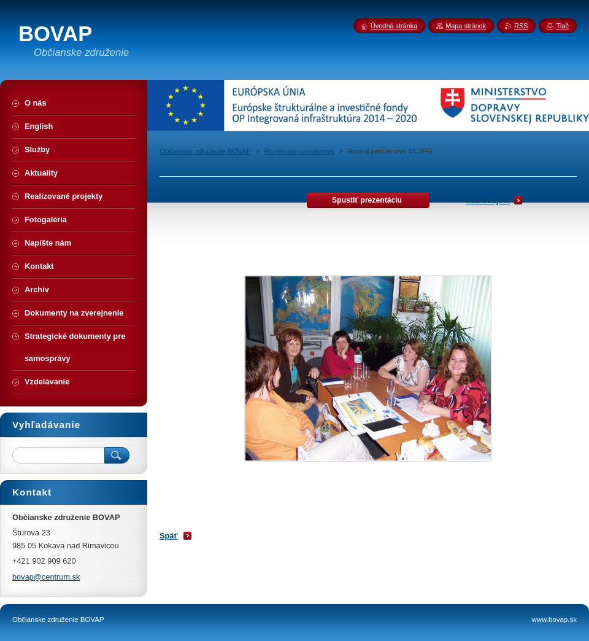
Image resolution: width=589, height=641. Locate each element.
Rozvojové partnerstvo (299, 151)
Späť (169, 535)
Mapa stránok (465, 25)
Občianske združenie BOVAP (205, 151)
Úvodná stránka (394, 25)
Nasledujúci (488, 200)
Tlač (562, 25)
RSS (521, 25)
